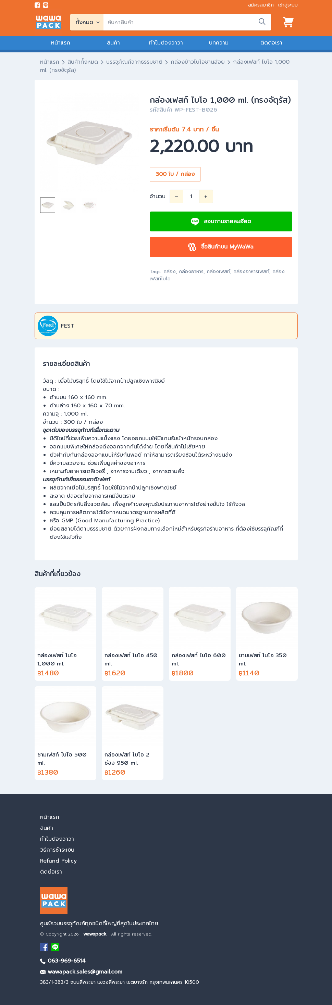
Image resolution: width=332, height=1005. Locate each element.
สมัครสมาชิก (261, 5)
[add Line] (55, 947)
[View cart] (288, 22)
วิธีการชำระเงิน (57, 850)
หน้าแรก (60, 43)
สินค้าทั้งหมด (82, 62)
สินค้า (113, 43)
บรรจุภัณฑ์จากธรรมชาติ (134, 62)
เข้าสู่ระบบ (288, 5)
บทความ (219, 43)
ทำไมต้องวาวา (166, 43)
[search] (187, 22)
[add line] (45, 5)
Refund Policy (58, 861)
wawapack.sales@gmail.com (81, 972)
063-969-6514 (63, 961)
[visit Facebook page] (37, 5)
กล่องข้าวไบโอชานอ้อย (198, 62)
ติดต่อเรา (271, 43)
